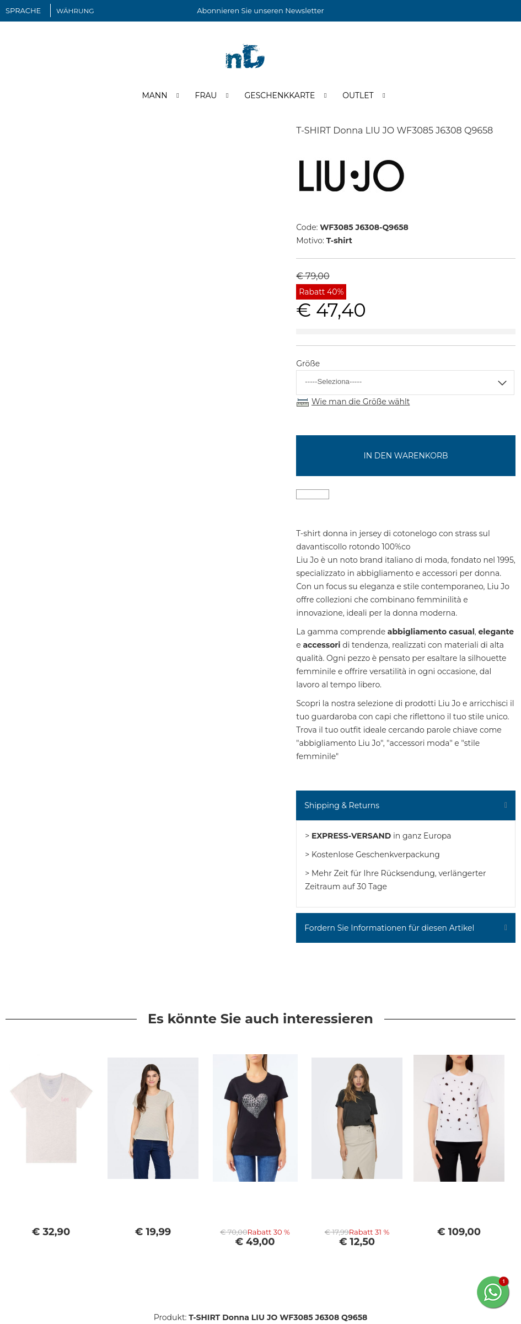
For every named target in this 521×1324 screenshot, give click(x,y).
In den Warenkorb (406, 456)
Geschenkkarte (279, 95)
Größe (308, 364)
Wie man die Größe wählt (360, 402)
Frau (206, 95)
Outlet (357, 95)
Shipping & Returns (341, 805)
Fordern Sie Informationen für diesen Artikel (389, 928)
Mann (154, 95)
